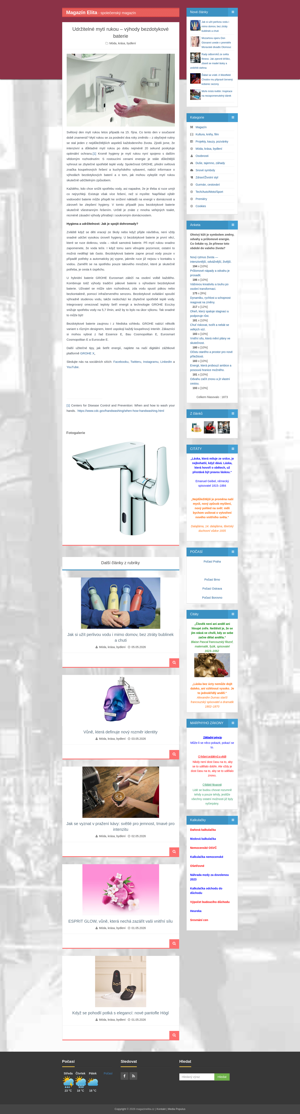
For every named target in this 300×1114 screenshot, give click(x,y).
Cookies (201, 206)
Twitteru (135, 361)
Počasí (108, 1073)
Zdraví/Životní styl (207, 177)
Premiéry (201, 199)
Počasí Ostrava (212, 588)
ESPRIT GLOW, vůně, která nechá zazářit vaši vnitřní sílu (120, 921)
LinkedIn (166, 361)
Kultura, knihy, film (207, 134)
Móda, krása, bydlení (122, 43)
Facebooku (120, 361)
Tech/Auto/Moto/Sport (209, 191)
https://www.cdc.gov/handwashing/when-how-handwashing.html (121, 410)
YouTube (73, 367)
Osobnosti (202, 156)
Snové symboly (205, 170)
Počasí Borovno (212, 597)
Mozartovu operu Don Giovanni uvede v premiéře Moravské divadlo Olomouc (216, 43)
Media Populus (176, 1109)
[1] (94, 153)
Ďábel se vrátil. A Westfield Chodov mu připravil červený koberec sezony (217, 80)
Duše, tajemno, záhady (210, 163)
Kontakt (161, 1109)
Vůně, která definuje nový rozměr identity (120, 732)
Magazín (201, 127)
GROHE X (87, 353)
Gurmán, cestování (208, 184)
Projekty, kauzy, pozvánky (212, 141)
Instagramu (150, 361)
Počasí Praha (212, 561)
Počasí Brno (212, 579)
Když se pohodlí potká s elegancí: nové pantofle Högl (120, 1013)
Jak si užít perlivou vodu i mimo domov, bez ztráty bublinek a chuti (215, 26)
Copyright (120, 1109)
